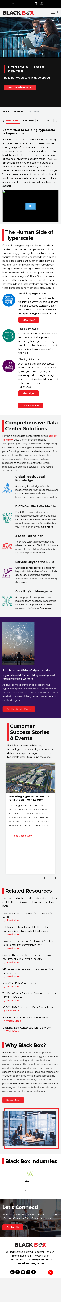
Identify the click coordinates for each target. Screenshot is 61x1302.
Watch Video (11, 1021)
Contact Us (26, 4)
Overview (28, 120)
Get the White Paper (20, 87)
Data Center (12, 120)
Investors (6, 4)
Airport (30, 1181)
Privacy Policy (41, 1255)
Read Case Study (20, 835)
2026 (48, 1251)
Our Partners (44, 120)
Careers (15, 4)
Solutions (18, 111)
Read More (11, 920)
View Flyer (28, 319)
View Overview (30, 405)
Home (5, 111)
